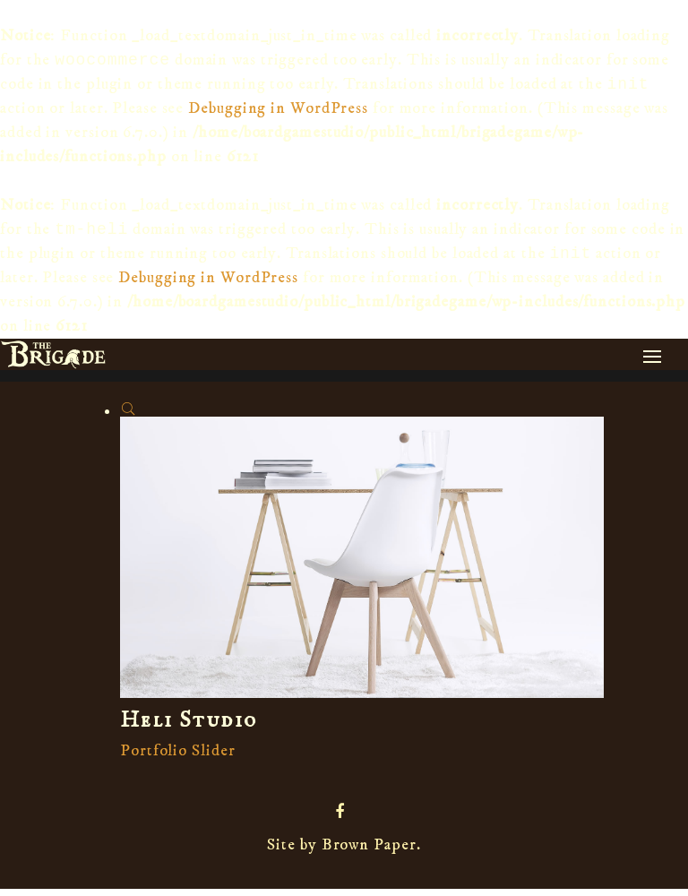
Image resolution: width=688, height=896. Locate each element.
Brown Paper (369, 852)
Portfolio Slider (177, 758)
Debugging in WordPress (278, 112)
